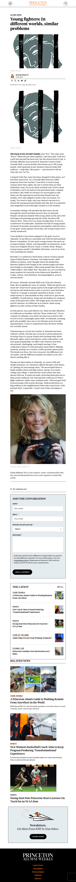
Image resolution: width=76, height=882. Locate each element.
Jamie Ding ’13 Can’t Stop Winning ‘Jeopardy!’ (32, 638)
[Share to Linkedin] (18, 80)
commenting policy (21, 560)
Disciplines (38, 868)
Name (15, 504)
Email (15, 514)
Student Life (18, 648)
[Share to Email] (22, 80)
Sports (16, 606)
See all (60, 587)
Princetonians (38, 872)
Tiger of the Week (21, 635)
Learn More (38, 837)
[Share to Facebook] (12, 80)
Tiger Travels (19, 592)
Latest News (38, 865)
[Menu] (10, 3)
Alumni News (16, 15)
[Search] (66, 3)
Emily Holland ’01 (23, 75)
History (38, 878)
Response (17, 535)
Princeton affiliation (22, 525)
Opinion (38, 875)
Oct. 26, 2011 (26, 84)
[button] (25, 80)
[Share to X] (15, 80)
